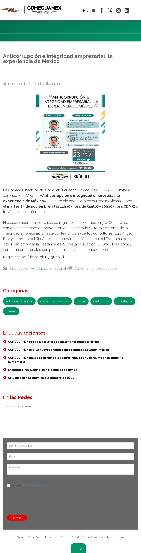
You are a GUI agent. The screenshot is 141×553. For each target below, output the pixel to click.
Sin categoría (124, 301)
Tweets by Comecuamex (18, 406)
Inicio (84, 10)
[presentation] (70, 468)
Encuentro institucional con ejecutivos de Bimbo (42, 369)
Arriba (78, 549)
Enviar (17, 517)
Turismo (11, 311)
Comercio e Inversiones (54, 301)
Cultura (81, 301)
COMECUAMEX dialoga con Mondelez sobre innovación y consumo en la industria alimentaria (65, 359)
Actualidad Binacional (48, 268)
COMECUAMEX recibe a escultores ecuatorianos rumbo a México (53, 341)
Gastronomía (101, 301)
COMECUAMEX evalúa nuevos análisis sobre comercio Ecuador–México (58, 349)
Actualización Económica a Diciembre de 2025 (41, 377)
